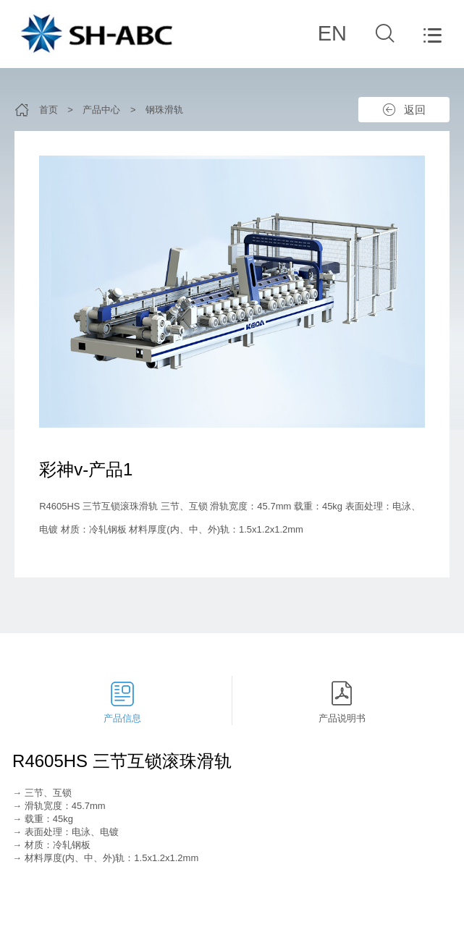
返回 (415, 109)
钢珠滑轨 (164, 109)
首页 (48, 109)
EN (332, 33)
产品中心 (101, 109)
